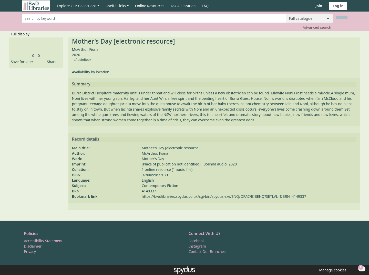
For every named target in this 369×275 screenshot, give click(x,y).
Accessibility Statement (43, 240)
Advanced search (317, 27)
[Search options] (309, 18)
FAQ (205, 5)
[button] (21, 61)
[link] (33, 55)
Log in (338, 5)
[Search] (341, 17)
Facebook (197, 240)
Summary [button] (81, 84)
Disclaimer (33, 246)
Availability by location (90, 72)
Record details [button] (85, 139)
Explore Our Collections (77, 5)
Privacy (30, 251)
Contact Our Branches (207, 251)
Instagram (197, 246)
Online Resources (149, 5)
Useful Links (116, 5)
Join (318, 5)
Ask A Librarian (183, 5)
